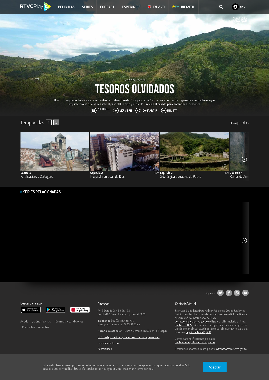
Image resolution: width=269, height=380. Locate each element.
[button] (244, 159)
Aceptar (215, 366)
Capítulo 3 (166, 173)
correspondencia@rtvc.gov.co (191, 321)
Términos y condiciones (68, 321)
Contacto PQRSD (184, 325)
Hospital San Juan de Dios (107, 177)
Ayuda (24, 321)
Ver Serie (123, 110)
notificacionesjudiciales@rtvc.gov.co (195, 342)
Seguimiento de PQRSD (198, 332)
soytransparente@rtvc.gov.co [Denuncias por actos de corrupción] (230, 349)
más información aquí (141, 368)
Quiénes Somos (41, 321)
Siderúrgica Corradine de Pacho (180, 177)
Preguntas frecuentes (35, 327)
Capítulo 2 (96, 173)
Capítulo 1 (26, 173)
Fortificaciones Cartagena (37, 177)
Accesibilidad (105, 349)
